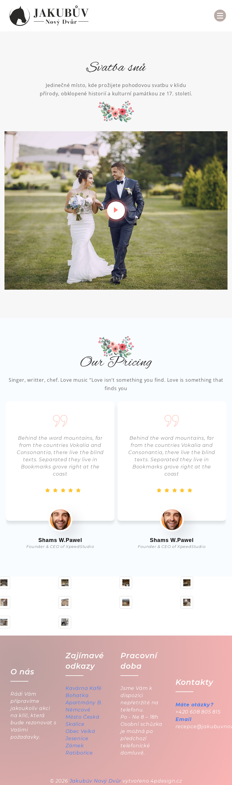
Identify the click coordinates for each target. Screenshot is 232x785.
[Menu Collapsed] (220, 16)
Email (183, 719)
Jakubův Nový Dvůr (95, 781)
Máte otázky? (194, 705)
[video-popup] (116, 210)
